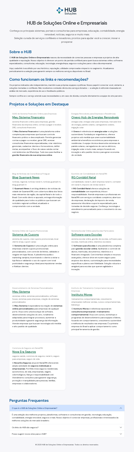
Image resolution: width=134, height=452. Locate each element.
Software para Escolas (86, 234)
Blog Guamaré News (26, 177)
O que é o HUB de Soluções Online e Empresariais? (34, 408)
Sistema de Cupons (25, 234)
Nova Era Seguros (24, 352)
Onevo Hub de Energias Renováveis (95, 117)
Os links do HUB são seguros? (25, 427)
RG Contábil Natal (83, 177)
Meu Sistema (21, 292)
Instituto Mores (81, 294)
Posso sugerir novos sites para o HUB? (29, 434)
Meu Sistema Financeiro (28, 117)
